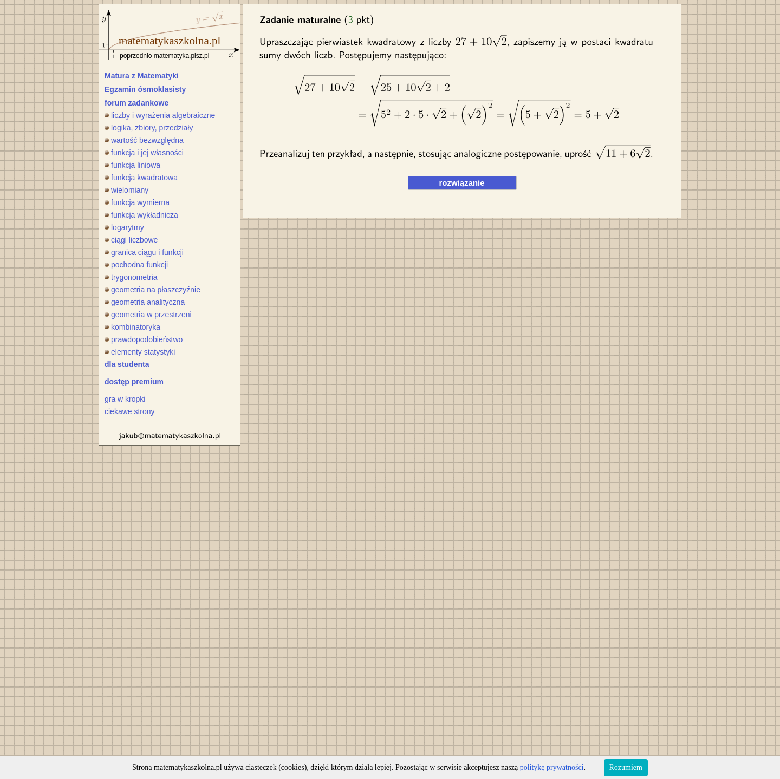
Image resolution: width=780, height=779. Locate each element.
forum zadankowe (136, 103)
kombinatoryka (132, 327)
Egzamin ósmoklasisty (145, 89)
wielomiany (126, 190)
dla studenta (127, 364)
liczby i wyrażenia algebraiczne (160, 115)
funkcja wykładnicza (141, 215)
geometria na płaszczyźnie (152, 289)
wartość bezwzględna (144, 140)
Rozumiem (625, 767)
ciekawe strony (130, 411)
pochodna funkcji (136, 264)
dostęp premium (134, 381)
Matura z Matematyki (142, 75)
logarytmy (124, 227)
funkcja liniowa (132, 165)
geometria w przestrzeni (148, 314)
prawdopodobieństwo (144, 339)
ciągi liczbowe (131, 239)
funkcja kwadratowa (141, 177)
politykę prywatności (552, 767)
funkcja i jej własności (144, 152)
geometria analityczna (145, 302)
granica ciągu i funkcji (144, 252)
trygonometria (131, 277)
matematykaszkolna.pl (169, 40)
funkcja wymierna (137, 202)
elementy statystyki (140, 352)
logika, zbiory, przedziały (149, 127)
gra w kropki (125, 399)
